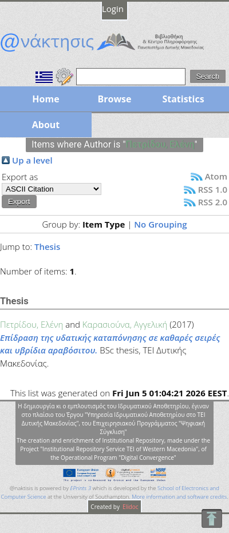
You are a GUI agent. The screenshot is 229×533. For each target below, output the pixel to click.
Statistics (183, 99)
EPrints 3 (80, 488)
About (46, 124)
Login (113, 8)
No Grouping (160, 224)
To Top (211, 518)
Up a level (32, 160)
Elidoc (130, 507)
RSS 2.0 (212, 202)
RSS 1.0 (212, 189)
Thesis (47, 246)
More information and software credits (179, 496)
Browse (114, 99)
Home (45, 99)
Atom (216, 176)
